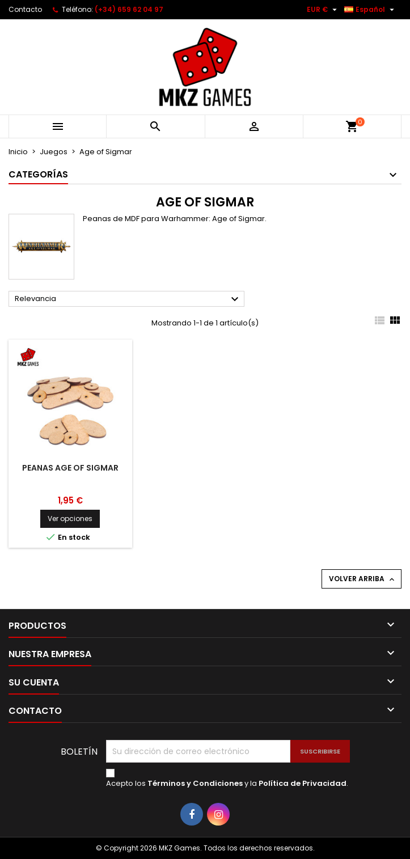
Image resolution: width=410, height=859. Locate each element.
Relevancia (128, 299)
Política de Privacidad (302, 783)
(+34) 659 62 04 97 (129, 9)
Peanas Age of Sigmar (70, 467)
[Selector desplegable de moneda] (323, 9)
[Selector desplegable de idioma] (370, 9)
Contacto (25, 9)
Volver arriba (362, 579)
